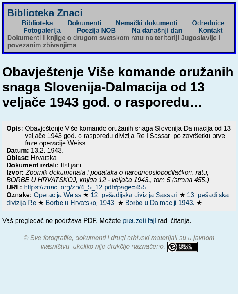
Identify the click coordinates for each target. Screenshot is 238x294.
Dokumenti (84, 23)
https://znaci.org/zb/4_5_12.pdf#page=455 (85, 187)
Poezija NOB (96, 30)
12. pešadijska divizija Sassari (135, 195)
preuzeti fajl (139, 220)
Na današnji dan (157, 30)
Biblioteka (37, 23)
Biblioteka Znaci (45, 12)
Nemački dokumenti (146, 23)
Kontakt (210, 30)
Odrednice (208, 23)
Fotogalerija (42, 30)
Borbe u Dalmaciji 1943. (160, 202)
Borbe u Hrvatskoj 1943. (82, 202)
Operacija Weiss (58, 195)
